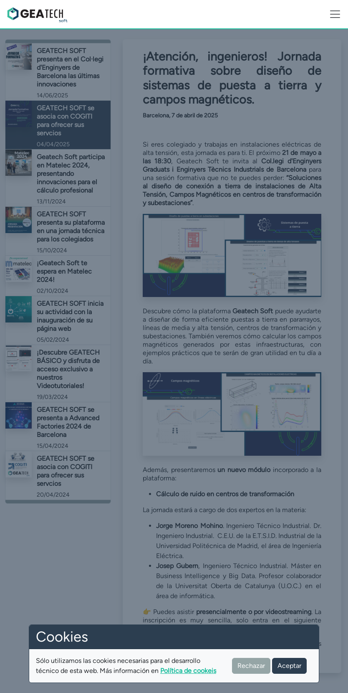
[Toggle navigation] (335, 14)
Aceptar (289, 666)
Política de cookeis (188, 671)
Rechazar (251, 666)
